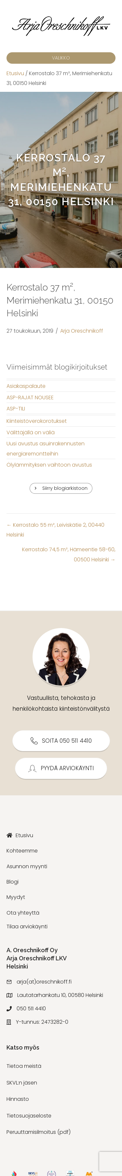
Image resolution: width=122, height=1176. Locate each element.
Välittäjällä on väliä (31, 432)
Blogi (13, 882)
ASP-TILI (16, 408)
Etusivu (15, 73)
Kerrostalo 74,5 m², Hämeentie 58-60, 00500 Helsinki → (68, 554)
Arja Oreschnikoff (81, 331)
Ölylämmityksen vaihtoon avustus (49, 465)
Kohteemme (22, 850)
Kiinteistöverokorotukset (37, 421)
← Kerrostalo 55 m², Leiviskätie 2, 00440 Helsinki (55, 529)
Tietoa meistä (24, 1066)
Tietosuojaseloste (29, 1115)
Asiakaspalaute (26, 386)
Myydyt (16, 897)
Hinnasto (18, 1099)
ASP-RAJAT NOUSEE (30, 397)
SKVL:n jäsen (22, 1082)
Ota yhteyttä (23, 913)
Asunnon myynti (27, 866)
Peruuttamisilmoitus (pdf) (39, 1132)
